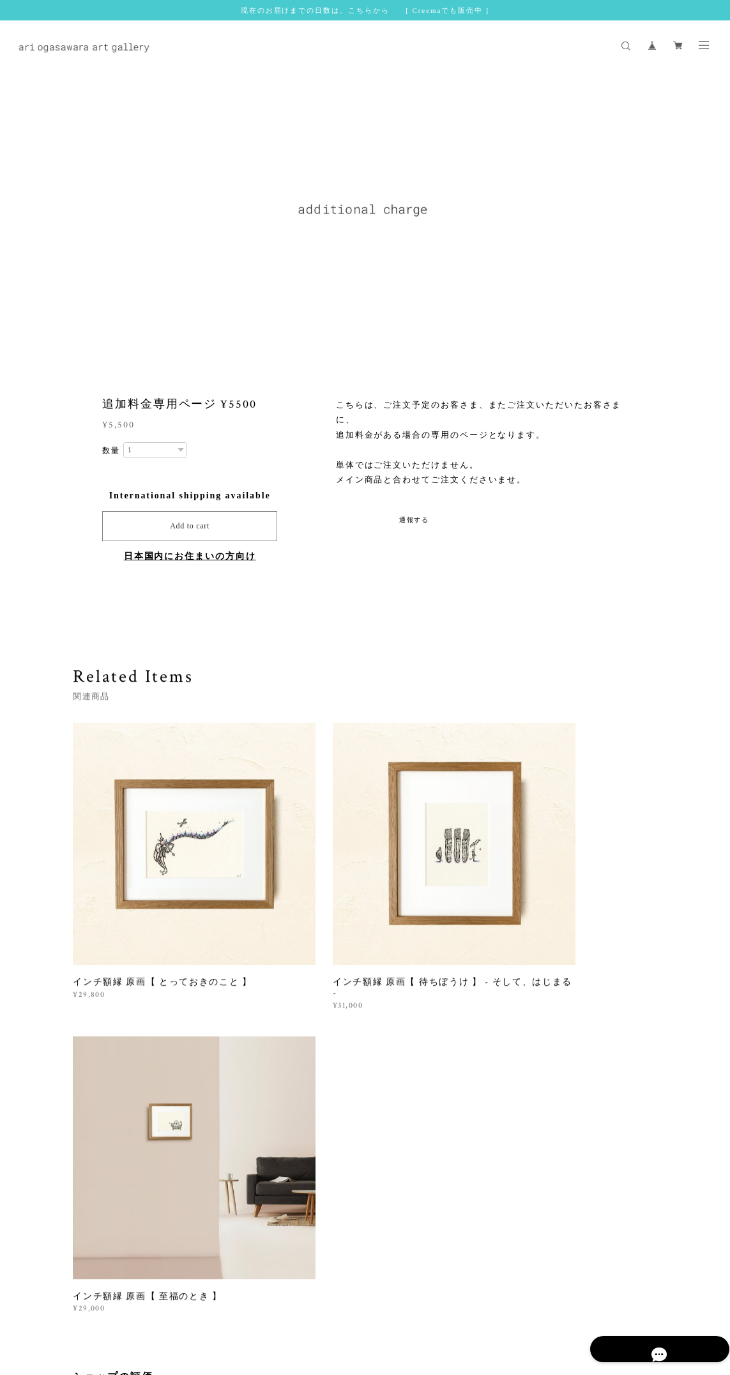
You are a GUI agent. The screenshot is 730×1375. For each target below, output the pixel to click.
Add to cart (189, 525)
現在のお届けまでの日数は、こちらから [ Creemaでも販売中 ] (365, 10)
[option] (365, 215)
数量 (111, 450)
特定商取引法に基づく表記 (335, 1308)
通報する (414, 519)
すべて (113, 1033)
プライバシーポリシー (238, 1308)
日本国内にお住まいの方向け (190, 556)
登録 (575, 1173)
